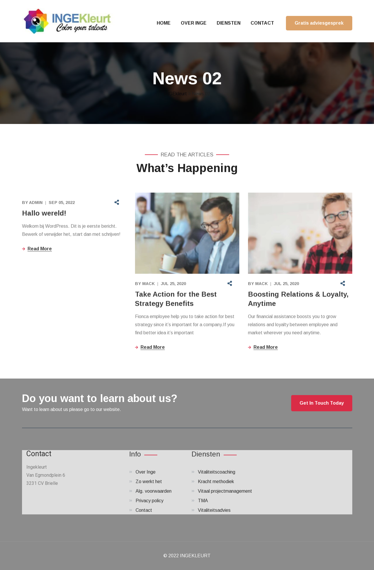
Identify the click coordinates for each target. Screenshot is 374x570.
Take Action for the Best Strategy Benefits (176, 299)
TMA (203, 500)
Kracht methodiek (216, 481)
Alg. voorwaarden (154, 491)
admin (36, 203)
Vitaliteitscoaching (216, 471)
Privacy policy (149, 500)
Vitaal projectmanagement (225, 491)
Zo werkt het (149, 481)
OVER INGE (194, 23)
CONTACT (262, 23)
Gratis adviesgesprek (319, 23)
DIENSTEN (228, 23)
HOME (164, 23)
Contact (144, 510)
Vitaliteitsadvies (214, 510)
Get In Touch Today (322, 403)
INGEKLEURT (195, 555)
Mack (148, 284)
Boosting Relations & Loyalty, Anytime (298, 299)
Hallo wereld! (44, 214)
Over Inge (146, 471)
